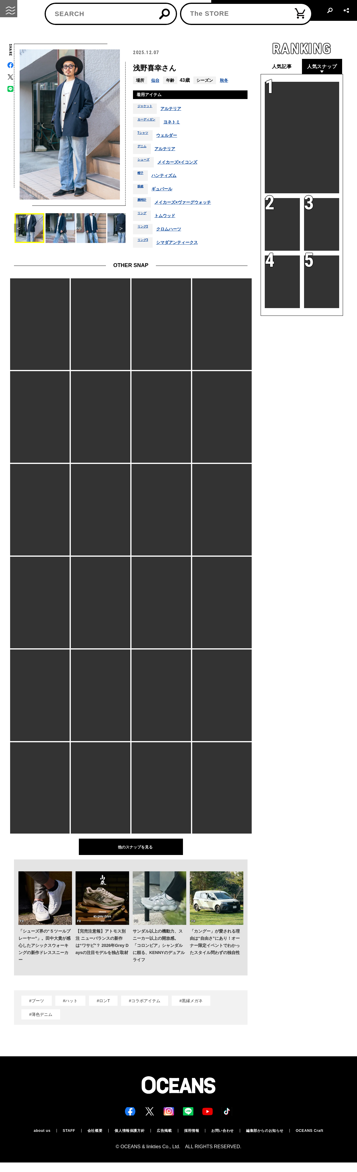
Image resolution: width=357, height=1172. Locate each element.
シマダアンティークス (184, 244)
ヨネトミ (180, 123)
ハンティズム (168, 177)
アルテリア (178, 110)
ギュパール (166, 190)
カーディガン (149, 123)
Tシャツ (145, 137)
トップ (19, 31)
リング (143, 217)
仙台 (156, 80)
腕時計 (143, 204)
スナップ (39, 31)
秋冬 (226, 80)
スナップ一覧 (63, 31)
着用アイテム (151, 95)
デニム (143, 150)
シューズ (145, 163)
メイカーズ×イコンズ (185, 163)
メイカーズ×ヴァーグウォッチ (190, 204)
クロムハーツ (174, 230)
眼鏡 (141, 190)
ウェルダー (172, 137)
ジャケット (147, 110)
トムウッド (170, 217)
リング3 (144, 244)
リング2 (144, 230)
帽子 (141, 177)
